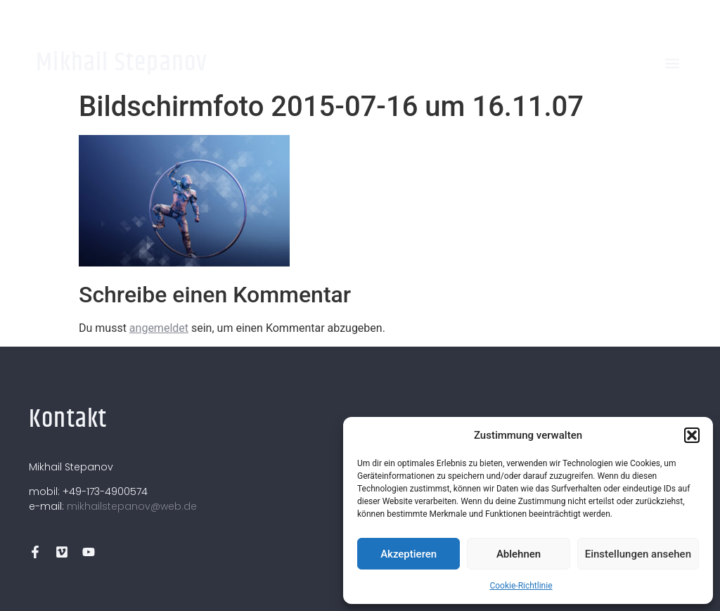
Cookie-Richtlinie (520, 586)
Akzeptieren (408, 554)
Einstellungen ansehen (638, 554)
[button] (692, 435)
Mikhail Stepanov (121, 63)
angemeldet (158, 328)
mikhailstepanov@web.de (132, 506)
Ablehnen (518, 554)
